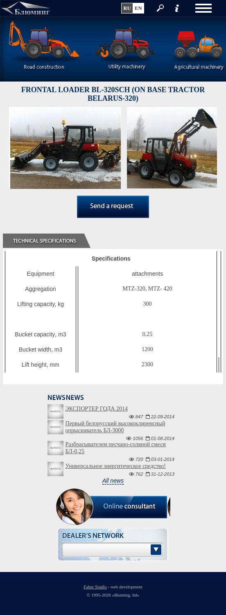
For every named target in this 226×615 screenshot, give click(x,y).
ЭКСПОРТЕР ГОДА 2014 (97, 409)
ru (127, 8)
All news (113, 480)
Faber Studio (95, 586)
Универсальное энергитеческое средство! (116, 466)
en (138, 8)
